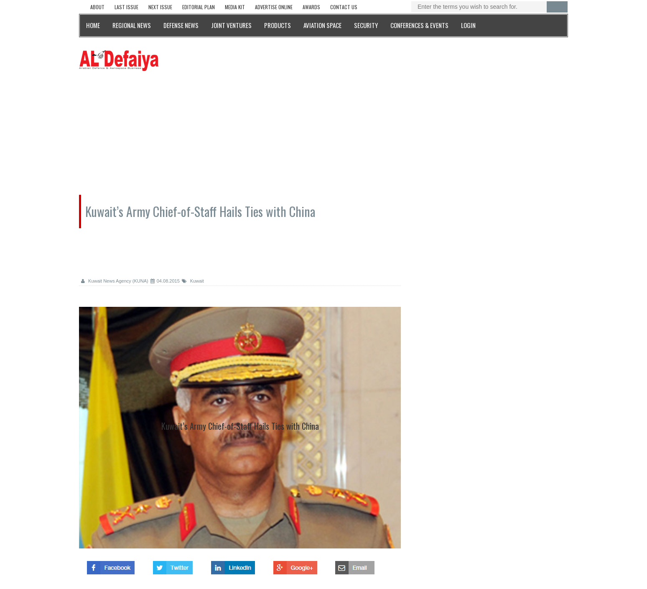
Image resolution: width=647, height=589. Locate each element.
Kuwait (193, 280)
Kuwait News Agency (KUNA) (114, 280)
